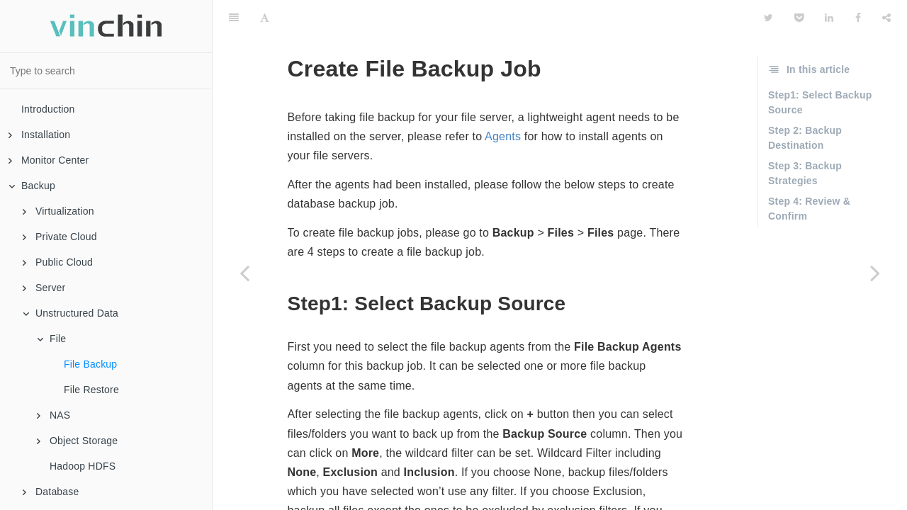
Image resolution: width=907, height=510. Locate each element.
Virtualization (58, 211)
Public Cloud (58, 262)
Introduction (48, 109)
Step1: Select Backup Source (820, 67)
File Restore (91, 389)
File (51, 338)
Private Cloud (60, 236)
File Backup (90, 364)
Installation (39, 134)
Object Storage (77, 440)
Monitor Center (49, 160)
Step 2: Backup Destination (805, 102)
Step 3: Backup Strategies (805, 138)
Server (44, 287)
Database (51, 491)
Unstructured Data (70, 313)
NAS (53, 415)
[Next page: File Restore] (875, 272)
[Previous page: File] (244, 272)
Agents (503, 101)
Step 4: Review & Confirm (809, 173)
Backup (32, 185)
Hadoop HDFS (83, 466)
